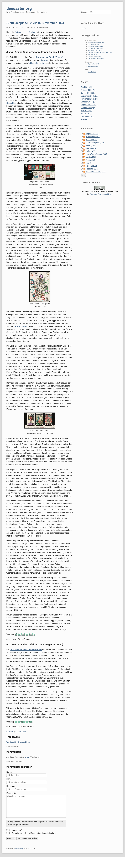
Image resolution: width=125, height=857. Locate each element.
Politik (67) (90, 160)
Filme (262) (90, 145)
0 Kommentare (20, 731)
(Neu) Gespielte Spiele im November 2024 (35, 23)
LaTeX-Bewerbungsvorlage (96, 42)
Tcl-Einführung (92, 54)
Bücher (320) (91, 140)
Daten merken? (15, 830)
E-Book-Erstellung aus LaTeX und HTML (100, 52)
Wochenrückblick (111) (95, 172)
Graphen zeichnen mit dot (95, 56)
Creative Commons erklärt (96, 58)
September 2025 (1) (89, 105)
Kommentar (11, 793)
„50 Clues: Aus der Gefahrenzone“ (26, 650)
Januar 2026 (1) (88, 93)
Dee (20, 27)
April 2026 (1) (87, 87)
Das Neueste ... (87, 116)
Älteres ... (85, 119)
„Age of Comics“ (21, 326)
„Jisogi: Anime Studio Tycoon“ (49, 57)
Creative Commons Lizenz (101, 194)
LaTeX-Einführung (93, 44)
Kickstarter (44, 60)
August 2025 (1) (88, 108)
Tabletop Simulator (36, 63)
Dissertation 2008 (93, 66)
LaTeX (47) (90, 151)
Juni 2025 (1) (86, 113)
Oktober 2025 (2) (88, 102)
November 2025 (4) (89, 99)
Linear (27, 757)
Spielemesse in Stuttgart (25, 32)
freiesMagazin (92, 72)
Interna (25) (91, 148)
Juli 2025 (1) (86, 111)
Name (9, 772)
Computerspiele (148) (95, 142)
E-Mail (9, 779)
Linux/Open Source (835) (96, 154)
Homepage (11, 786)
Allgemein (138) (92, 134)
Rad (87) (89, 163)
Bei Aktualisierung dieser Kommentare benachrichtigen (32, 833)
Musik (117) (91, 157)
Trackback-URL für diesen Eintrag (18, 742)
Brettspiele (10, 731)
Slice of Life (11, 103)
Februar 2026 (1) (88, 90)
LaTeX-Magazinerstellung (95, 46)
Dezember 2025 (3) (89, 96)
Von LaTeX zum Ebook (95, 50)
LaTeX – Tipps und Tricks (95, 48)
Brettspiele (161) (93, 137)
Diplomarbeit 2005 (93, 64)
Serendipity (19, 848)
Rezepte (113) (92, 169)
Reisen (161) (91, 166)
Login (83, 28)
